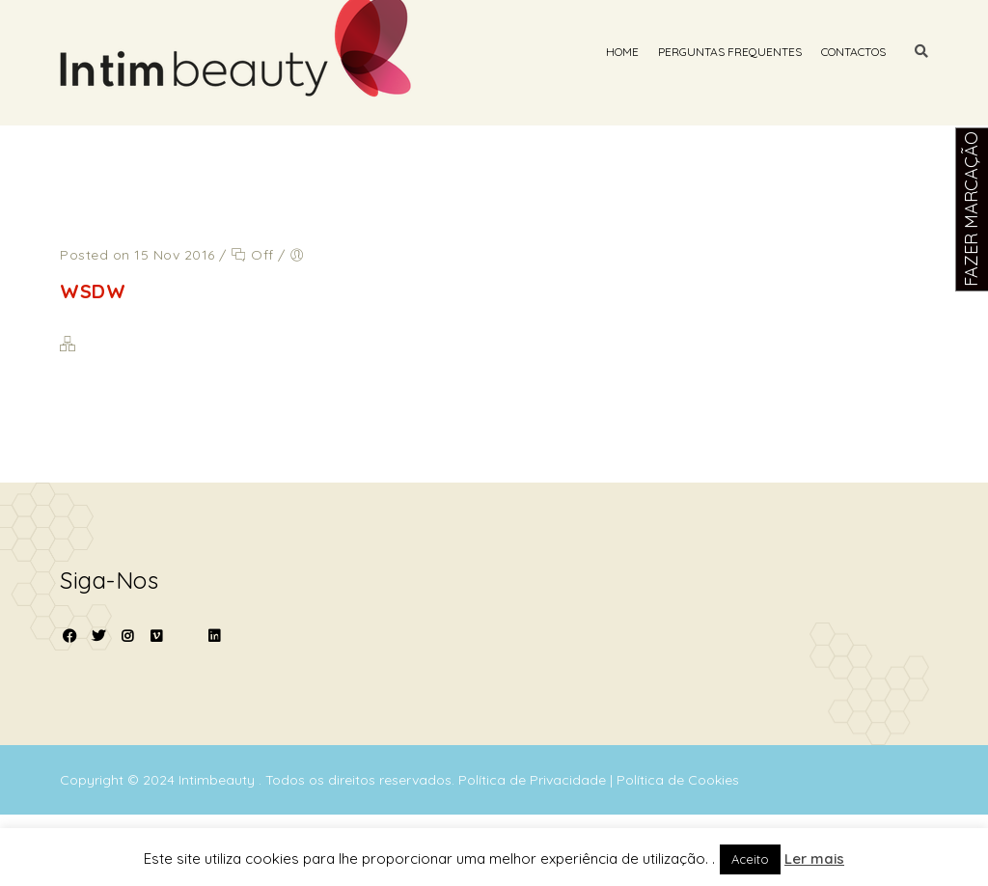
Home (622, 51)
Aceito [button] (750, 859)
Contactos (853, 51)
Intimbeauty (218, 780)
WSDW (92, 291)
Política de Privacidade (534, 780)
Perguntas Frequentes (730, 51)
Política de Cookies (678, 780)
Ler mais (814, 858)
